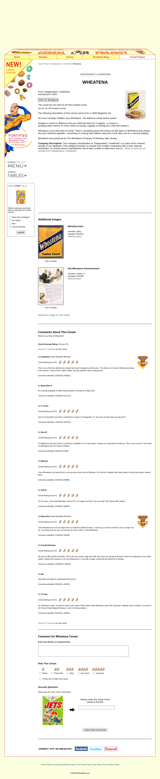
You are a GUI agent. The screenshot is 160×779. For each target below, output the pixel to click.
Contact (56, 767)
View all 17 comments (46, 349)
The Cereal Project (84, 767)
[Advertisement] (80, 25)
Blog (117, 767)
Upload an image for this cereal (54, 315)
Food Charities (108, 767)
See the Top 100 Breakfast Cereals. (52, 108)
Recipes (43, 57)
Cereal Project (137, 57)
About (49, 767)
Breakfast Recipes (68, 767)
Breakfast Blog (101, 57)
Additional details (74, 236)
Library (69, 57)
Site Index (97, 767)
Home (17, 57)
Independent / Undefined (61, 64)
